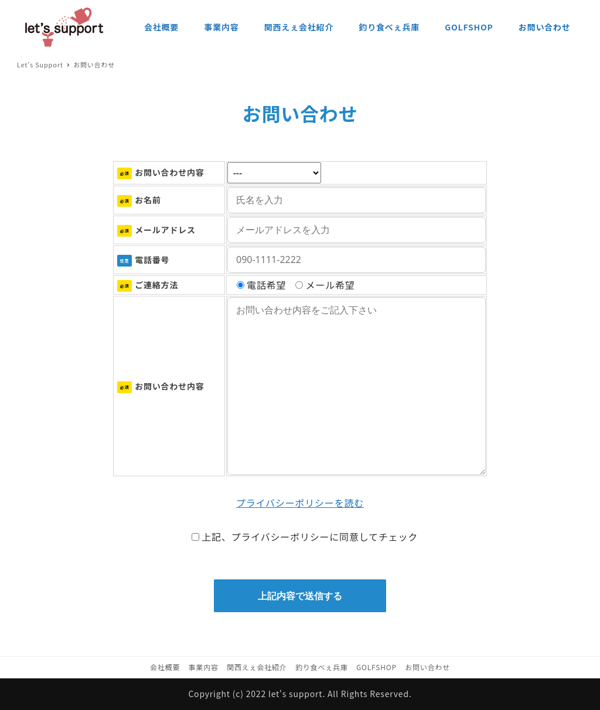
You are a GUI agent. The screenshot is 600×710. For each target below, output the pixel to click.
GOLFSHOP (376, 667)
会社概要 (165, 667)
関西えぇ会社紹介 (257, 667)
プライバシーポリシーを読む (300, 503)
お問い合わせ (427, 667)
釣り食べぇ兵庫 (321, 667)
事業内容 (204, 667)
